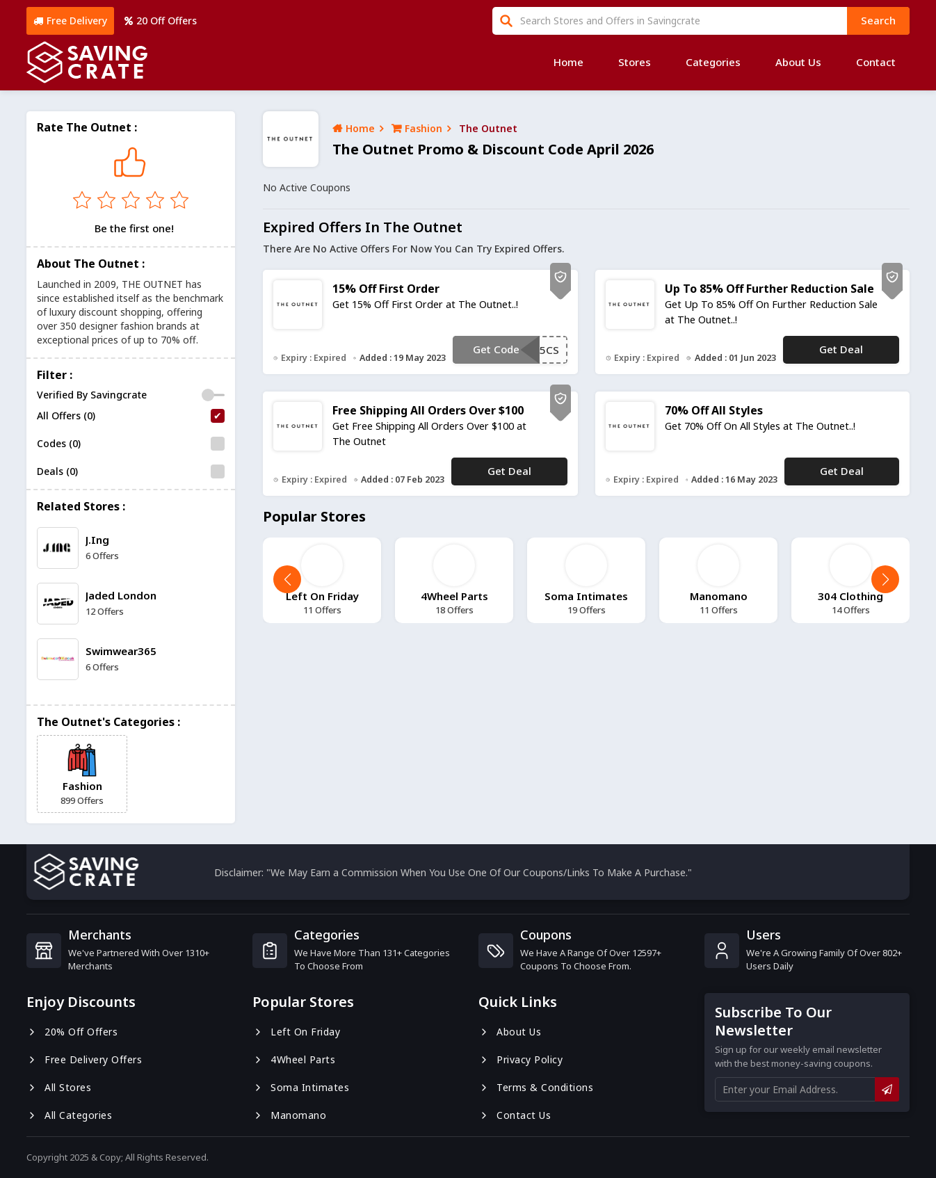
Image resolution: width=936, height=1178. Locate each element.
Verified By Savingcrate (92, 394)
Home (568, 62)
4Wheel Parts (293, 1059)
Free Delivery (70, 20)
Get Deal (841, 349)
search (878, 20)
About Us (798, 62)
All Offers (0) (66, 415)
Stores (634, 62)
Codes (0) (59, 443)
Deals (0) (57, 471)
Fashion (417, 128)
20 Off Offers (160, 20)
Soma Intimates (300, 1087)
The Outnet (488, 128)
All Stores (58, 1087)
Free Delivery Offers (84, 1059)
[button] (885, 579)
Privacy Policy (520, 1059)
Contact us (514, 1115)
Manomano (289, 1115)
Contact (876, 62)
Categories (713, 62)
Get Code (496, 349)
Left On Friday (296, 1031)
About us (509, 1031)
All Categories (69, 1115)
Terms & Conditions (535, 1087)
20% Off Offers (72, 1031)
